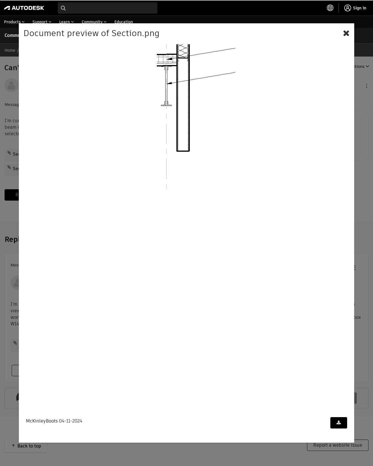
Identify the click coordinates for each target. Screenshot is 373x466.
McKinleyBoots (42, 421)
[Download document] (338, 422)
